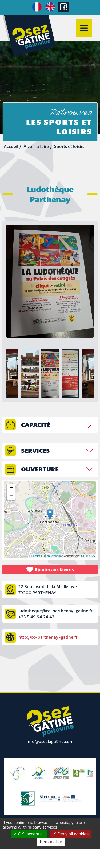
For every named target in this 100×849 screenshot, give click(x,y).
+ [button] (11, 488)
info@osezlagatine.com (50, 741)
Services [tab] (35, 450)
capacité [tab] (35, 424)
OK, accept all (29, 834)
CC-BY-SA (88, 555)
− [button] (11, 496)
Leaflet (35, 555)
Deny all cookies (71, 834)
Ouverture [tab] (40, 469)
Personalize (51, 841)
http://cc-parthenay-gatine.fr (48, 637)
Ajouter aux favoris (50, 569)
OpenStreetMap (53, 555)
